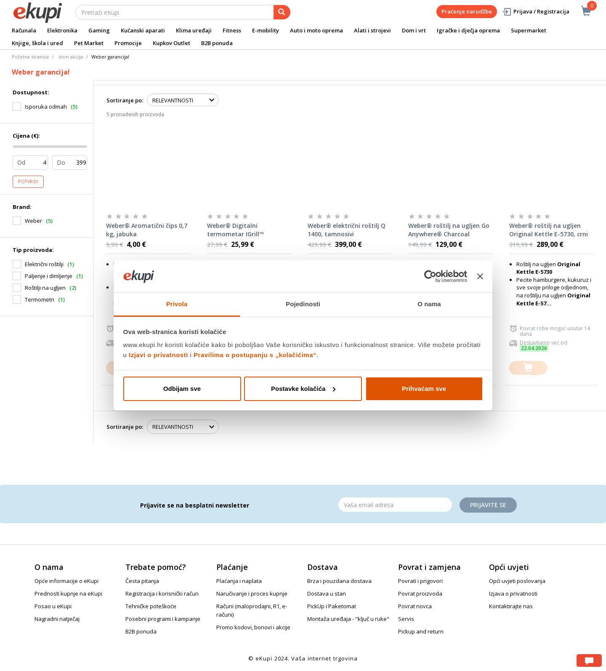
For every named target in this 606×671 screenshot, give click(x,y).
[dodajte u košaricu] (528, 368)
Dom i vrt (414, 30)
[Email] (395, 504)
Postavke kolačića (303, 388)
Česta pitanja (142, 581)
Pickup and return (421, 631)
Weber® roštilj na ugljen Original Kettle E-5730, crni (548, 230)
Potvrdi (28, 181)
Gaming (99, 30)
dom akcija (70, 56)
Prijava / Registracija (535, 12)
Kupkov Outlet (171, 43)
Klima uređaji (194, 30)
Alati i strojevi (372, 30)
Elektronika (62, 30)
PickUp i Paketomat (331, 606)
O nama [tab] (429, 303)
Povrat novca (415, 606)
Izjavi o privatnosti (158, 354)
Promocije (128, 43)
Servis (406, 619)
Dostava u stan (326, 593)
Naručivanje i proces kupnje (251, 593)
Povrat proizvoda (420, 593)
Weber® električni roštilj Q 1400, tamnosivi (346, 230)
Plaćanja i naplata (239, 581)
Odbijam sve (182, 388)
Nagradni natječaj (57, 619)
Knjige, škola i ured (37, 43)
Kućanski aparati (143, 30)
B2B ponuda (217, 43)
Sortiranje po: (124, 100)
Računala (24, 30)
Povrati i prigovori (420, 581)
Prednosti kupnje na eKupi (68, 593)
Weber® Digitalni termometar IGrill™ (235, 230)
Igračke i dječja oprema (468, 30)
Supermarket (528, 30)
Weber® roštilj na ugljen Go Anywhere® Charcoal (448, 230)
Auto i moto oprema (316, 30)
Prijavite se (488, 505)
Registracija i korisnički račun (162, 593)
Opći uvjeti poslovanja (517, 581)
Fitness (232, 30)
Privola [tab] (177, 303)
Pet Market (89, 43)
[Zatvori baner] (480, 276)
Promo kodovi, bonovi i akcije (253, 627)
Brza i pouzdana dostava (339, 581)
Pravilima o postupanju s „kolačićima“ (255, 354)
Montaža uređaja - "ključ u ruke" (348, 619)
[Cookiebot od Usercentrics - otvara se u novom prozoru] (430, 276)
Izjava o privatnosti (513, 593)
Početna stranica (30, 56)
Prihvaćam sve (424, 388)
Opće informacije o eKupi (66, 581)
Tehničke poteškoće (150, 606)
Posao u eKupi (53, 606)
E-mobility (265, 30)
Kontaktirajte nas (511, 606)
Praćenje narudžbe (466, 11)
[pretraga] (282, 12)
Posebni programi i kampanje (162, 619)
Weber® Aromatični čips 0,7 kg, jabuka (146, 230)
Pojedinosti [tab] (303, 303)
